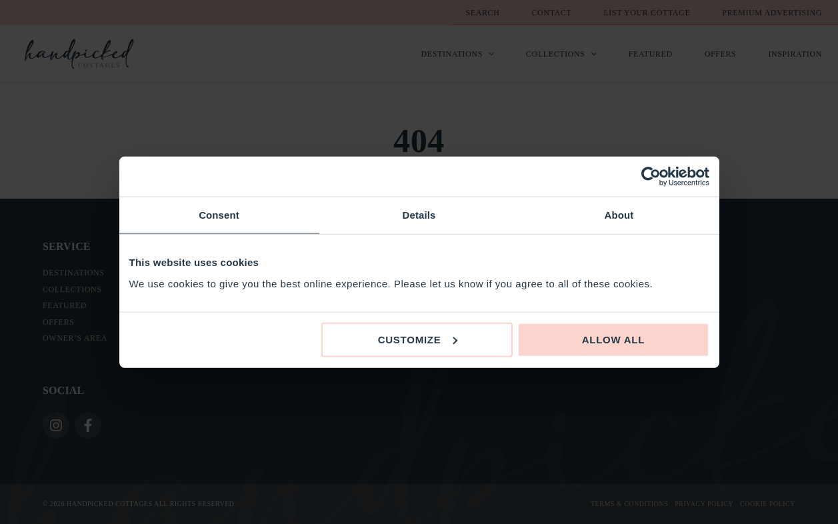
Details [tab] (419, 215)
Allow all (613, 339)
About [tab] (619, 215)
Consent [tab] (219, 215)
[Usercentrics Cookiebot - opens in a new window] (651, 177)
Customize (417, 339)
